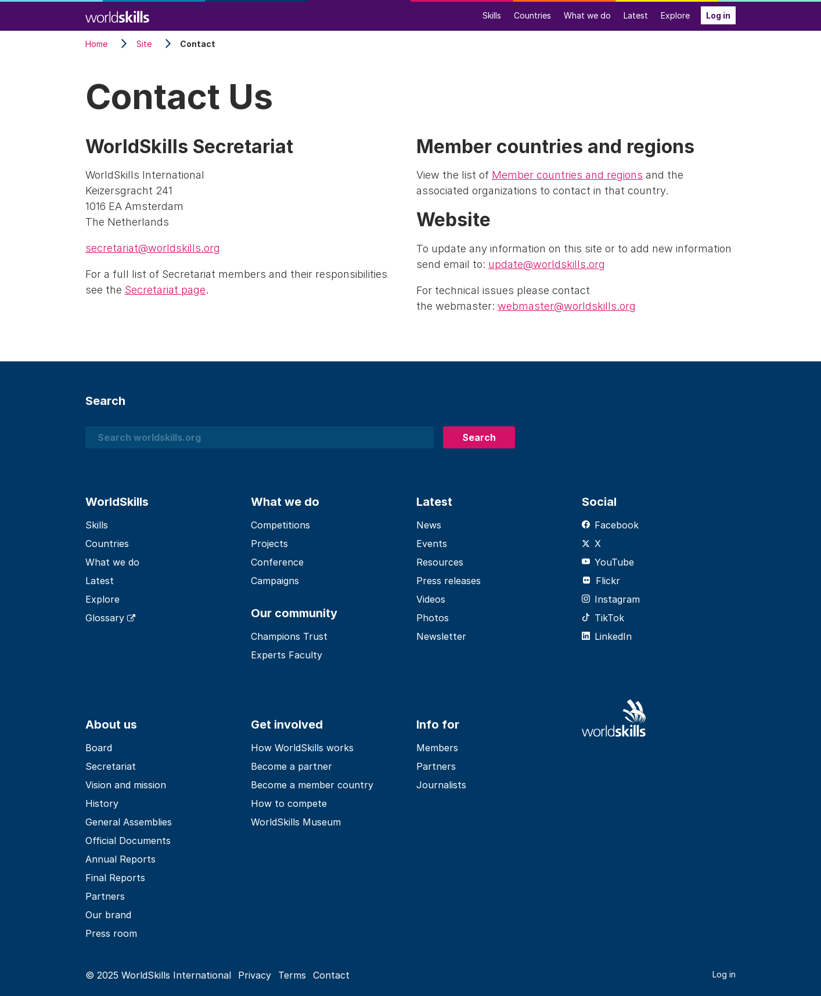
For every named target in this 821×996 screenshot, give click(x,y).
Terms (292, 975)
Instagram (611, 599)
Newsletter (441, 636)
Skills (491, 15)
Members (437, 748)
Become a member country (312, 785)
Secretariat (110, 766)
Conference (277, 562)
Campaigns (275, 580)
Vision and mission (125, 785)
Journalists (441, 785)
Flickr (601, 580)
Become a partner (291, 766)
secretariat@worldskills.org (152, 248)
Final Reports (115, 877)
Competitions (280, 525)
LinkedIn (607, 636)
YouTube (608, 562)
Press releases (448, 580)
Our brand (108, 915)
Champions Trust (289, 636)
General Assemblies (128, 822)
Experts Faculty (286, 655)
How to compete (289, 803)
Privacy (254, 975)
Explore (675, 15)
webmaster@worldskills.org (567, 306)
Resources (439, 562)
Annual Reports (120, 859)
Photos (432, 618)
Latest (636, 15)
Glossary (110, 618)
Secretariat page (165, 290)
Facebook (610, 525)
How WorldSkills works (302, 748)
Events (431, 543)
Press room (111, 933)
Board (98, 748)
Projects (269, 543)
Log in (718, 15)
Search (479, 437)
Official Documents (128, 840)
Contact (331, 975)
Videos (430, 599)
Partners (105, 896)
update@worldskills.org (546, 264)
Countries (532, 15)
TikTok (603, 618)
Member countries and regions (567, 175)
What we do (587, 15)
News (428, 525)
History (101, 803)
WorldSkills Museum (296, 822)
